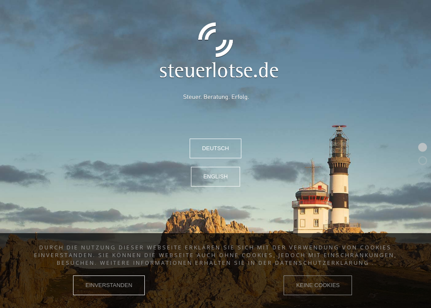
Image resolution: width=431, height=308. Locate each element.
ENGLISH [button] (215, 176)
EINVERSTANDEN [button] (108, 285)
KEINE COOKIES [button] (318, 285)
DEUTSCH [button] (215, 148)
